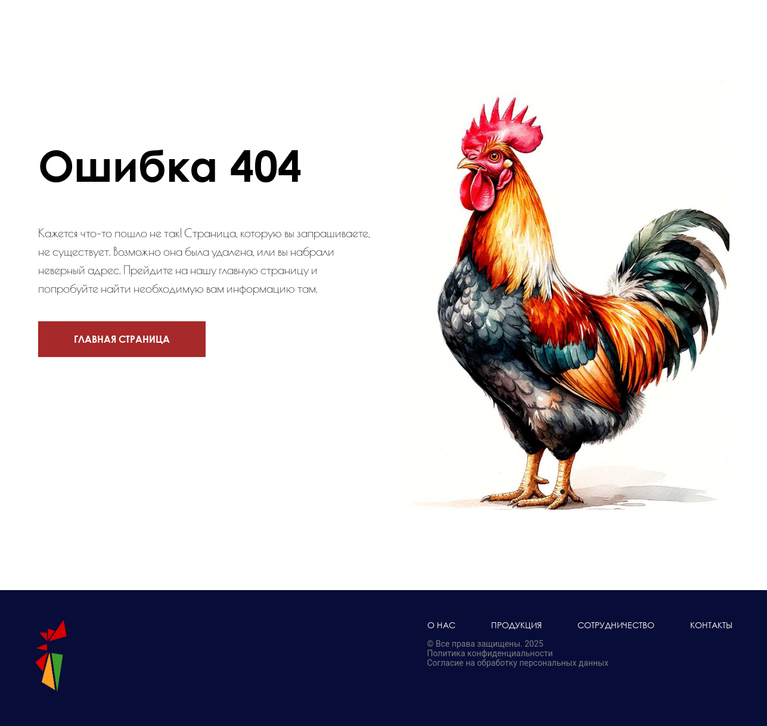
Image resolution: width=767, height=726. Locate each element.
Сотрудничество (615, 625)
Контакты (711, 625)
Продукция (516, 625)
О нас (441, 625)
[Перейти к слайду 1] (562, 491)
